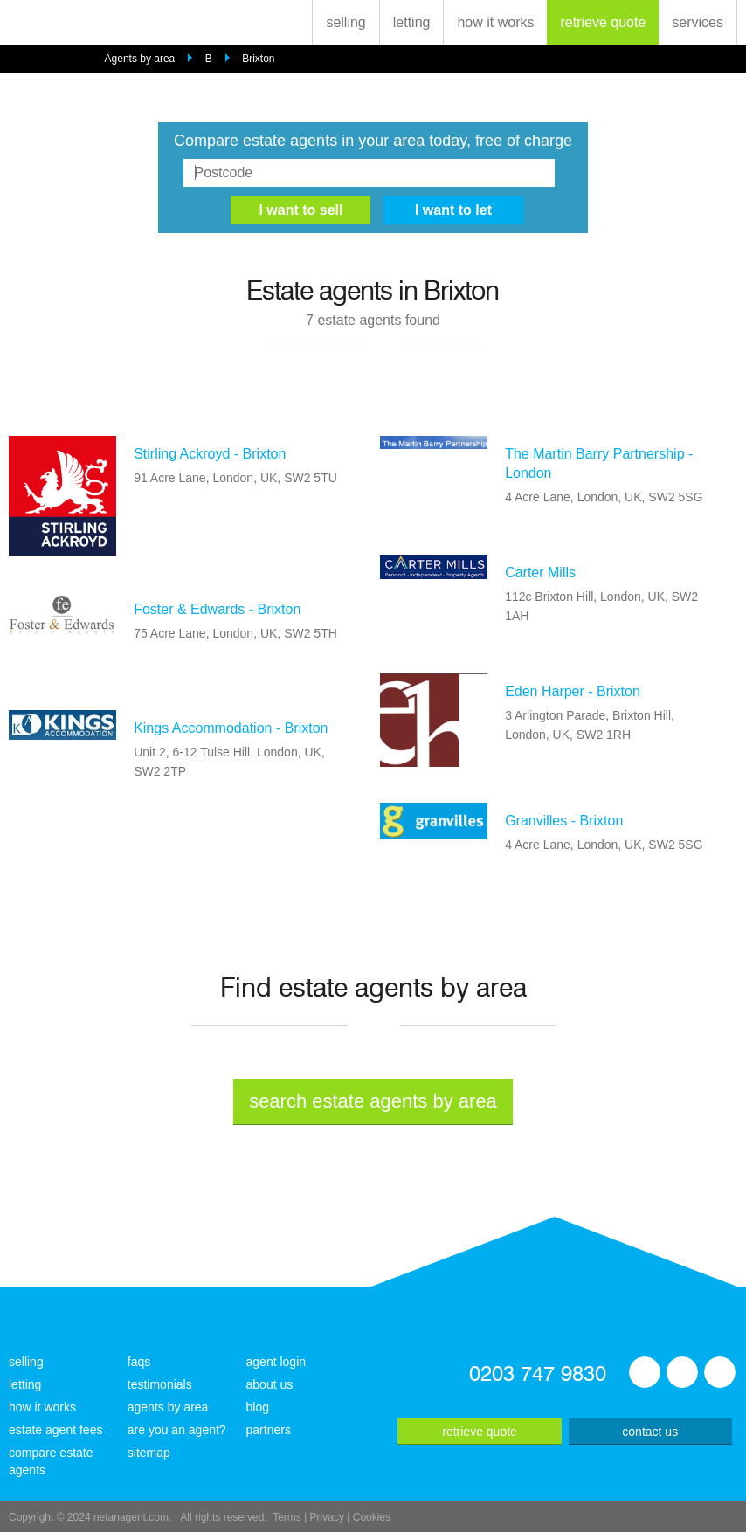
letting (412, 22)
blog (257, 1407)
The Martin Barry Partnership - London (599, 463)
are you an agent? (177, 1430)
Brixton (258, 58)
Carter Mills (540, 572)
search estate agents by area (373, 1101)
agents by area (168, 1407)
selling (345, 22)
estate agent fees (55, 1430)
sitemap (149, 1453)
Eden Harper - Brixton (572, 691)
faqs (139, 1362)
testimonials (160, 1384)
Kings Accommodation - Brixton (231, 728)
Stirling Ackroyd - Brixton (210, 453)
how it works (495, 22)
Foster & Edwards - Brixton (217, 609)
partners (268, 1430)
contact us (650, 1432)
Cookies (371, 1517)
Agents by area (140, 58)
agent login (276, 1362)
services (697, 22)
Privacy (327, 1517)
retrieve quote (603, 22)
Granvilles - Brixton (564, 820)
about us (270, 1384)
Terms (287, 1517)
